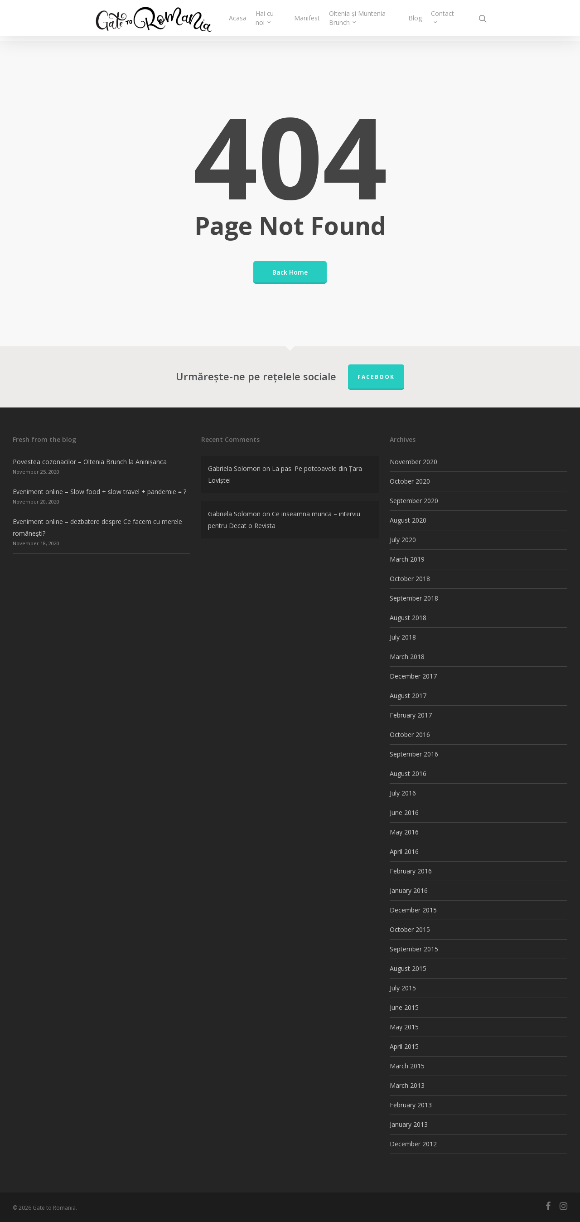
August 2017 (408, 695)
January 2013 (409, 1124)
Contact (442, 18)
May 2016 (404, 832)
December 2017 (413, 676)
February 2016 (411, 871)
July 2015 (403, 988)
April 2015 (404, 1046)
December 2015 (413, 910)
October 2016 (410, 734)
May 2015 (404, 1027)
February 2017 (411, 715)
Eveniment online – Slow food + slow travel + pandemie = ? (99, 491)
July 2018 (403, 637)
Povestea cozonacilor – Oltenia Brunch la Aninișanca (90, 461)
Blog (415, 20)
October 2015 (410, 929)
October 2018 (410, 578)
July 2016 (403, 793)
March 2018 (407, 656)
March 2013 (407, 1085)
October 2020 (410, 481)
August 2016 (408, 773)
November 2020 (413, 461)
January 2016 (409, 890)
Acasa (253, 20)
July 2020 (403, 539)
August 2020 (408, 520)
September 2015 (414, 949)
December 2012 (413, 1144)
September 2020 (414, 500)
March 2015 (407, 1066)
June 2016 (404, 812)
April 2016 (404, 851)
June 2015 (404, 1007)
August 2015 (408, 968)
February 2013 (411, 1105)
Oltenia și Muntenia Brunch (368, 20)
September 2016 (414, 754)
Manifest (317, 20)
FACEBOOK (376, 377)
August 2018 (408, 617)
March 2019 (407, 559)
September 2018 (414, 598)
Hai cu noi (280, 20)
